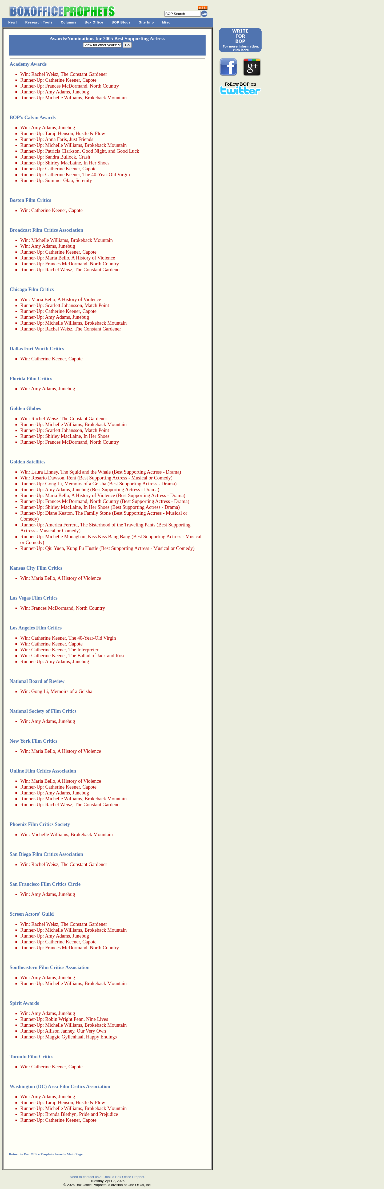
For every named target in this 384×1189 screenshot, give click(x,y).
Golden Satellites (27, 461)
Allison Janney (59, 1031)
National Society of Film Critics (43, 711)
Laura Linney (44, 472)
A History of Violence (93, 258)
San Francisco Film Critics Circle (45, 884)
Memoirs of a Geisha (85, 483)
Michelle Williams (63, 97)
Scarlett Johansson (63, 305)
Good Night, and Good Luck (110, 151)
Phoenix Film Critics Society (40, 824)
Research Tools (39, 22)
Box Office (94, 22)
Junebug (81, 92)
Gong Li (53, 483)
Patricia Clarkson (62, 151)
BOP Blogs (121, 22)
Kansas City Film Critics (36, 568)
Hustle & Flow (90, 133)
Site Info (146, 22)
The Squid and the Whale (85, 472)
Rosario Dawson (47, 478)
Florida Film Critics (31, 378)
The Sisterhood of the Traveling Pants (117, 524)
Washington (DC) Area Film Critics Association (60, 1086)
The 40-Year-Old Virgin (106, 174)
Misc (166, 22)
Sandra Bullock (60, 157)
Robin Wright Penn (64, 1019)
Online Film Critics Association (43, 771)
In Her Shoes (96, 163)
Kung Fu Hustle (82, 548)
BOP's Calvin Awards (33, 117)
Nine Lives (97, 1019)
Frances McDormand (66, 86)
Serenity (83, 180)
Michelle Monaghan (65, 536)
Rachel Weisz (44, 74)
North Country (104, 86)
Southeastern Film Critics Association (50, 967)
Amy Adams (57, 92)
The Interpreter (83, 649)
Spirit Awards (24, 1003)
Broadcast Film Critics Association (46, 230)
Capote (89, 80)
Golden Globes (25, 408)
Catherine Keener (62, 80)
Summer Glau (59, 180)
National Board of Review (37, 681)
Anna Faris (56, 139)
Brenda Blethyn (61, 1114)
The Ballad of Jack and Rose (97, 655)
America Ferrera (61, 524)
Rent (71, 478)
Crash (84, 157)
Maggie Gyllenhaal (64, 1037)
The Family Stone (93, 513)
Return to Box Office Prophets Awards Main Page (45, 1154)
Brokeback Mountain (106, 97)
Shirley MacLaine (63, 163)
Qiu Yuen (54, 548)
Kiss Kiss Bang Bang (109, 536)
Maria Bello (57, 258)
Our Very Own (91, 1031)
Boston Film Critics (30, 200)
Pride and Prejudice (98, 1114)
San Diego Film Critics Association (46, 854)
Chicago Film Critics (32, 289)
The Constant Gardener (84, 74)
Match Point (97, 305)
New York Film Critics (33, 741)
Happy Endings (101, 1037)
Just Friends (81, 139)
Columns (68, 22)
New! (12, 22)
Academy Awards (28, 64)
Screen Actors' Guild (32, 914)
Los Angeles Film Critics (36, 628)
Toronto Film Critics (31, 1056)
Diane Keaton (59, 513)
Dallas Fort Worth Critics (37, 348)
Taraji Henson (59, 133)
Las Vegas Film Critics (34, 598)
